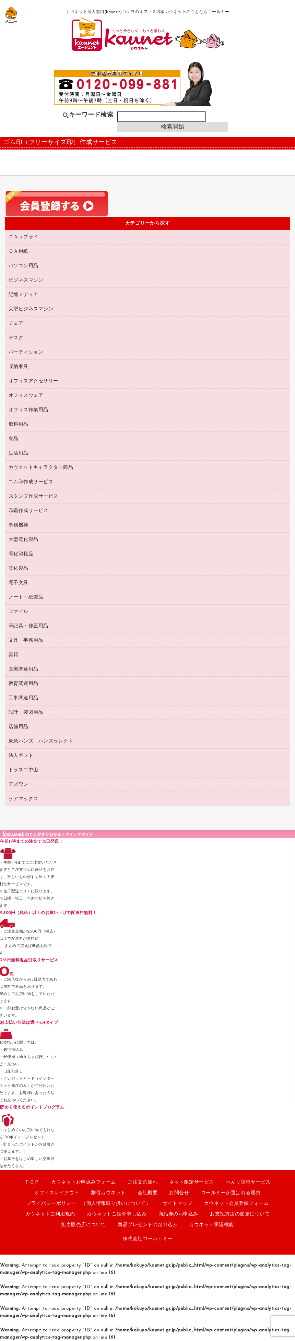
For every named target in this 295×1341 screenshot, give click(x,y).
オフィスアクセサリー (33, 381)
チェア (16, 323)
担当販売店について (83, 1224)
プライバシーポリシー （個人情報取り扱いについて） (88, 1203)
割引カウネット (108, 1193)
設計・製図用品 (26, 712)
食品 (14, 438)
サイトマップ (177, 1203)
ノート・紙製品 (26, 597)
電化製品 (18, 568)
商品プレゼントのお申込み (147, 1224)
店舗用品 (18, 726)
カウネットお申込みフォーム (83, 1182)
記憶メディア (23, 294)
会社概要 (147, 1193)
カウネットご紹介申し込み (116, 1214)
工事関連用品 (23, 698)
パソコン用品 (23, 266)
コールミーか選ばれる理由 (231, 1193)
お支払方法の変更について (240, 1214)
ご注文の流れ (142, 1182)
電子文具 (18, 582)
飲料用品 (18, 424)
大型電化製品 (23, 539)
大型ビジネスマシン (31, 309)
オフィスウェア (26, 395)
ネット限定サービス (191, 1182)
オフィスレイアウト (56, 1193)
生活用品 (18, 453)
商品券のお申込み (178, 1214)
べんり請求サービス (248, 1182)
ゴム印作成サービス (31, 482)
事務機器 (18, 525)
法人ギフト (21, 755)
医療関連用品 (23, 669)
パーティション (26, 352)
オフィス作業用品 (28, 410)
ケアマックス (23, 799)
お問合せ (179, 1193)
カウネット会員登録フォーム (236, 1203)
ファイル (18, 611)
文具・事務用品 (26, 640)
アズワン (18, 784)
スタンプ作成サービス (33, 496)
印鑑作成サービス (28, 510)
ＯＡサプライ (23, 237)
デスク (16, 338)
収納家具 (18, 366)
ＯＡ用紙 (18, 251)
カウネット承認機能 (211, 1224)
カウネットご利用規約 (50, 1214)
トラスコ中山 (23, 770)
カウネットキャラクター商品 (41, 467)
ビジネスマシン (26, 280)
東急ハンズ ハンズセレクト (41, 741)
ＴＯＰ (31, 1182)
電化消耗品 (21, 554)
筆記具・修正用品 (28, 626)
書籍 (14, 654)
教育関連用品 (23, 683)
